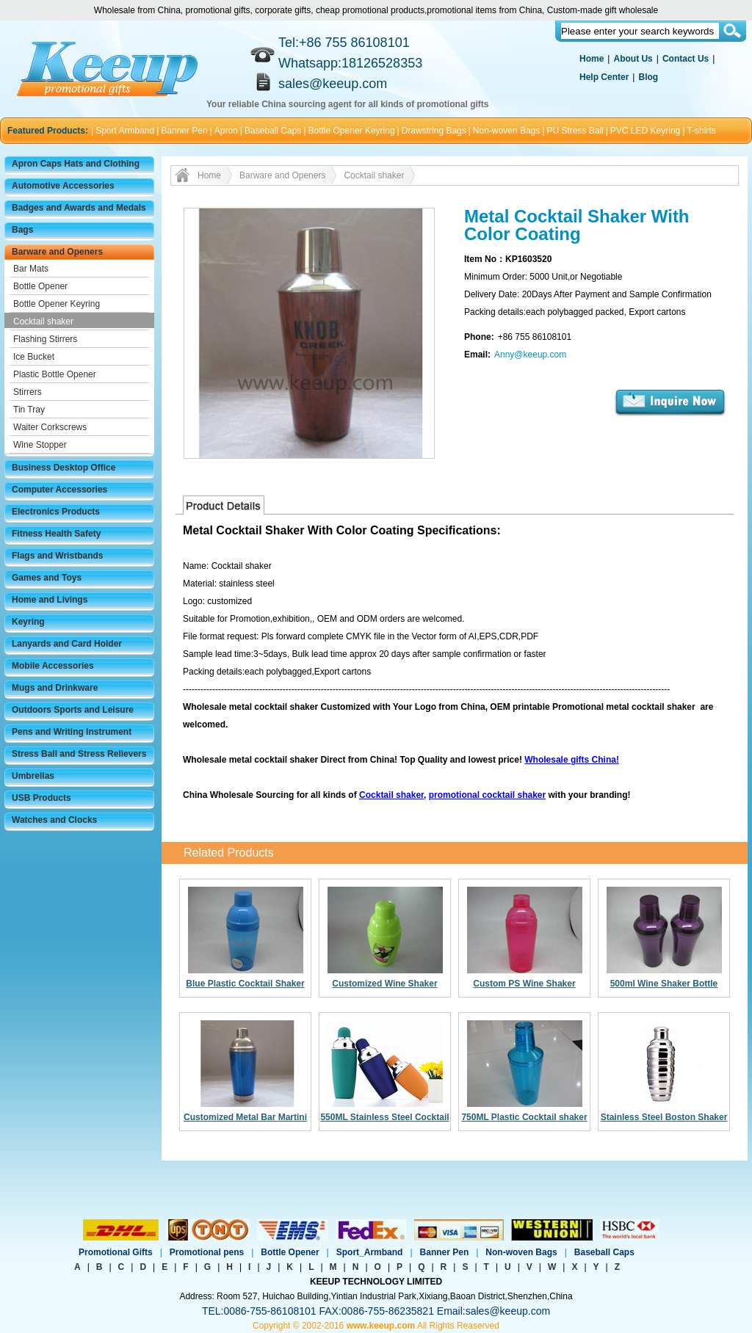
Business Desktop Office (63, 467)
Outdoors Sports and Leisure (73, 710)
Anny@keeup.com (530, 354)
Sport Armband (124, 131)
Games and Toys (47, 578)
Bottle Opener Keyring (351, 131)
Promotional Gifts (116, 1252)
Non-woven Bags (506, 131)
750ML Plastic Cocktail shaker (524, 1117)
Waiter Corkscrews (50, 427)
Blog (648, 77)
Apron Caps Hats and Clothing (76, 164)
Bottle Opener (40, 286)
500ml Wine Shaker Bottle (664, 983)
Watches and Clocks (54, 820)
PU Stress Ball (574, 131)
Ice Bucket (33, 357)
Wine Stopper (40, 445)
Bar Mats (30, 269)
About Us (632, 59)
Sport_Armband (369, 1252)
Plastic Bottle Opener (54, 374)
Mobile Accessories (53, 666)
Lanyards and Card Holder (67, 644)
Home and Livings (49, 600)
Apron (226, 131)
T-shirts (701, 131)
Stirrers (27, 392)
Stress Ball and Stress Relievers (79, 754)
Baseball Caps (273, 131)
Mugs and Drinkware (55, 688)
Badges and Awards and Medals (79, 208)
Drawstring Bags (434, 131)
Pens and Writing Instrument (71, 732)
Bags (22, 230)
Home (591, 59)
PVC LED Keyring (645, 131)
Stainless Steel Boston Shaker (664, 1117)
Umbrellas (33, 776)
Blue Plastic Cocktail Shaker (245, 983)
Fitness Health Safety (56, 534)
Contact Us (685, 59)
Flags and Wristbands (57, 556)
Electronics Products (56, 511)
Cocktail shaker (43, 321)
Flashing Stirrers (45, 339)
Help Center (604, 77)
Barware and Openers (57, 252)
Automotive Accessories (63, 186)
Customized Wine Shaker (384, 983)
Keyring (28, 622)
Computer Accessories (59, 489)
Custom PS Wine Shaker (524, 983)
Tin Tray (29, 409)
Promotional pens (207, 1252)
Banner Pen (184, 131)
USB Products (41, 798)
